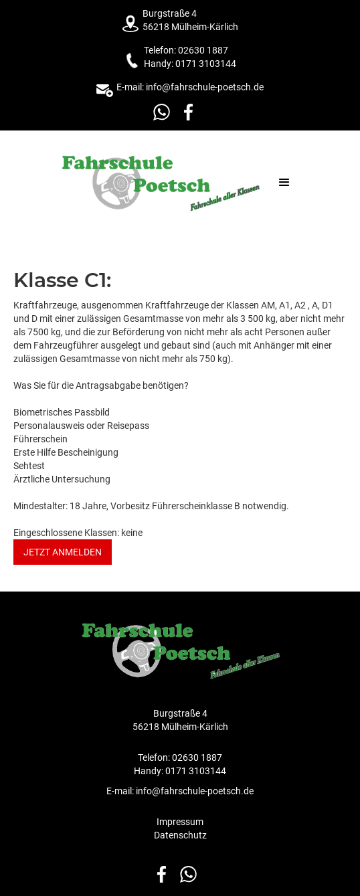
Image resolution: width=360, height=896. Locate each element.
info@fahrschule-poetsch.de (204, 87)
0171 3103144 (205, 63)
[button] (284, 183)
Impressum (180, 821)
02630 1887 (203, 50)
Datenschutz (180, 835)
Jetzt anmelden (62, 552)
